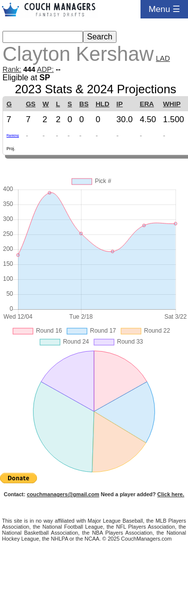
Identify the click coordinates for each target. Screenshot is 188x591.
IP (119, 104)
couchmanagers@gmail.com (63, 494)
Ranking (12, 135)
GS (31, 104)
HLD (103, 104)
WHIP (171, 104)
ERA (147, 104)
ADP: (45, 69)
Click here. (171, 494)
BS (83, 104)
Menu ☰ (164, 9)
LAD (163, 58)
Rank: (12, 69)
